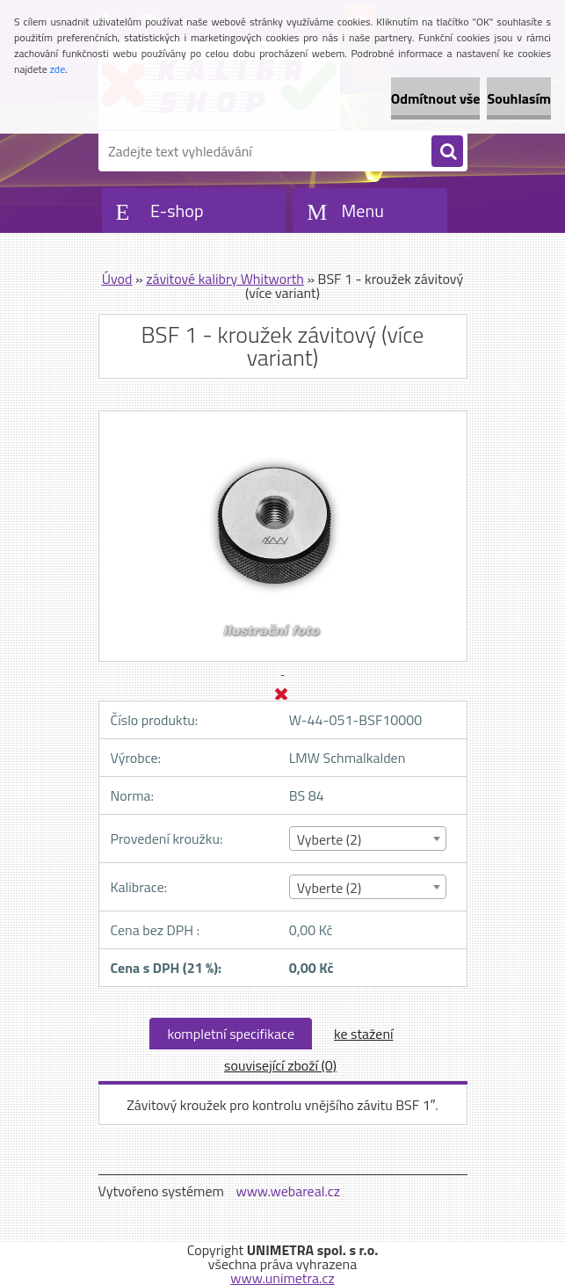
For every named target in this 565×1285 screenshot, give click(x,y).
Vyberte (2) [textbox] (329, 839)
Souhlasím (519, 98)
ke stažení (364, 1033)
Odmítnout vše (436, 98)
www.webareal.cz (287, 1191)
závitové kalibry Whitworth (225, 278)
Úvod (117, 278)
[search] (447, 152)
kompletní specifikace (230, 1033)
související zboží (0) (280, 1065)
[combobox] (367, 838)
